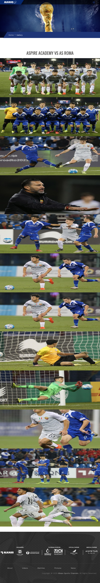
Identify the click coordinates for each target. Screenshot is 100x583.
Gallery (20, 35)
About (9, 568)
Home (11, 35)
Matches (41, 568)
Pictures (57, 568)
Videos (25, 568)
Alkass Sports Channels (68, 573)
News (73, 568)
